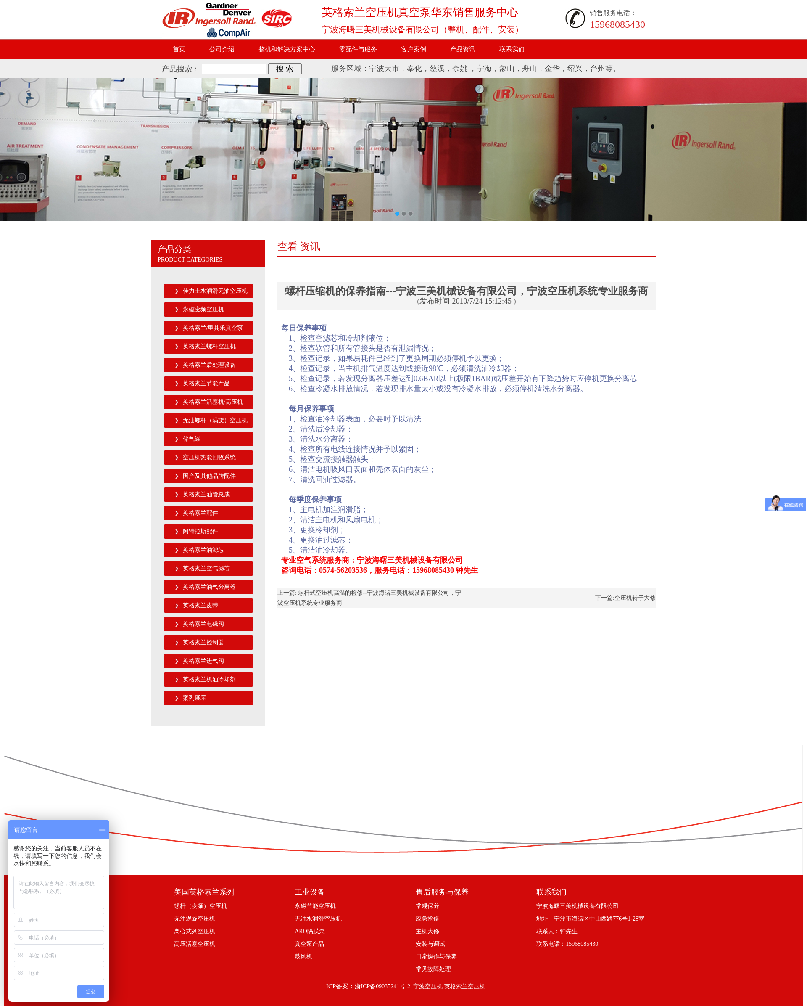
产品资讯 (462, 49)
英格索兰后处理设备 (209, 365)
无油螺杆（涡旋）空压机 (215, 420)
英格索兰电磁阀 (203, 624)
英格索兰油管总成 (206, 494)
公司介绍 (222, 49)
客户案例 (413, 49)
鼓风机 (303, 956)
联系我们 (512, 49)
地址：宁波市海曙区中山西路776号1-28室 (590, 919)
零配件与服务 (358, 49)
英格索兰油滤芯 (203, 550)
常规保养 (427, 906)
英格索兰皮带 (200, 605)
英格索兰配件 (200, 513)
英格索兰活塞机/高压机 (213, 402)
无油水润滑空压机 (318, 919)
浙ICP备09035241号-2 (382, 986)
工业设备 (310, 892)
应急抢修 (427, 919)
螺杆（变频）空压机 (200, 906)
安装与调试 (430, 944)
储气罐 (191, 439)
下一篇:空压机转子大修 (625, 598)
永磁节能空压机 (315, 906)
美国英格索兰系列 (204, 892)
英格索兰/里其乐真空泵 (213, 328)
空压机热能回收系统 (209, 457)
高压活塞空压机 (194, 944)
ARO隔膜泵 (310, 931)
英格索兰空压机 (464, 986)
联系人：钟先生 (557, 931)
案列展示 (194, 698)
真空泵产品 (309, 944)
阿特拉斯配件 (200, 531)
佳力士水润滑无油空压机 (215, 291)
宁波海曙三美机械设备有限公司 (577, 906)
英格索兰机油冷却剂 (209, 679)
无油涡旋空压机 (194, 919)
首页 (179, 49)
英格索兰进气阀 (203, 661)
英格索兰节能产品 (206, 383)
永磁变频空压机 (203, 309)
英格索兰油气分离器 (209, 587)
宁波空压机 (428, 986)
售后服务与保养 (442, 892)
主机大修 (427, 931)
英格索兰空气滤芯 (206, 568)
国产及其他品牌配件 (209, 476)
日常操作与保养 (436, 956)
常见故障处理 (433, 969)
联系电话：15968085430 (567, 944)
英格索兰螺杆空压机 (209, 346)
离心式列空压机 (194, 931)
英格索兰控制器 (203, 642)
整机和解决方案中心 (286, 49)
